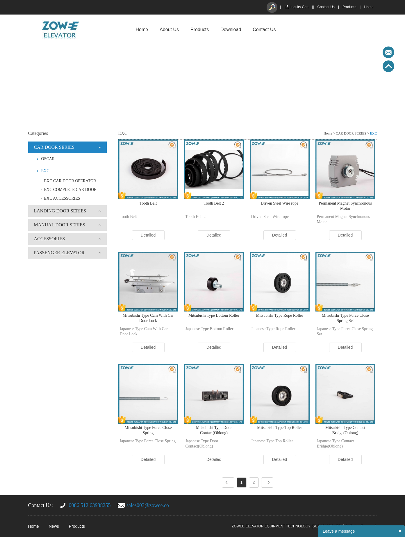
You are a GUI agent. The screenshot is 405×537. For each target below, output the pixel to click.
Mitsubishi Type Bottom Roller (213, 315)
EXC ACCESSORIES (62, 198)
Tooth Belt (148, 203)
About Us (169, 29)
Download (230, 29)
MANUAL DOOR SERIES (59, 224)
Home (368, 7)
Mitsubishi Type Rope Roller (279, 315)
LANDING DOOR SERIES (60, 210)
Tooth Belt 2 (214, 203)
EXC (45, 171)
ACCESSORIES (49, 238)
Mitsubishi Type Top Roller (279, 427)
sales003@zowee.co (147, 505)
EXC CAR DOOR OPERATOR (70, 181)
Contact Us (326, 7)
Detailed (148, 235)
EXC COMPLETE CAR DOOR (70, 189)
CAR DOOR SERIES (54, 147)
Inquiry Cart (299, 7)
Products (349, 7)
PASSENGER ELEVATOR (59, 252)
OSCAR (48, 159)
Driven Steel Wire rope (279, 203)
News (54, 526)
